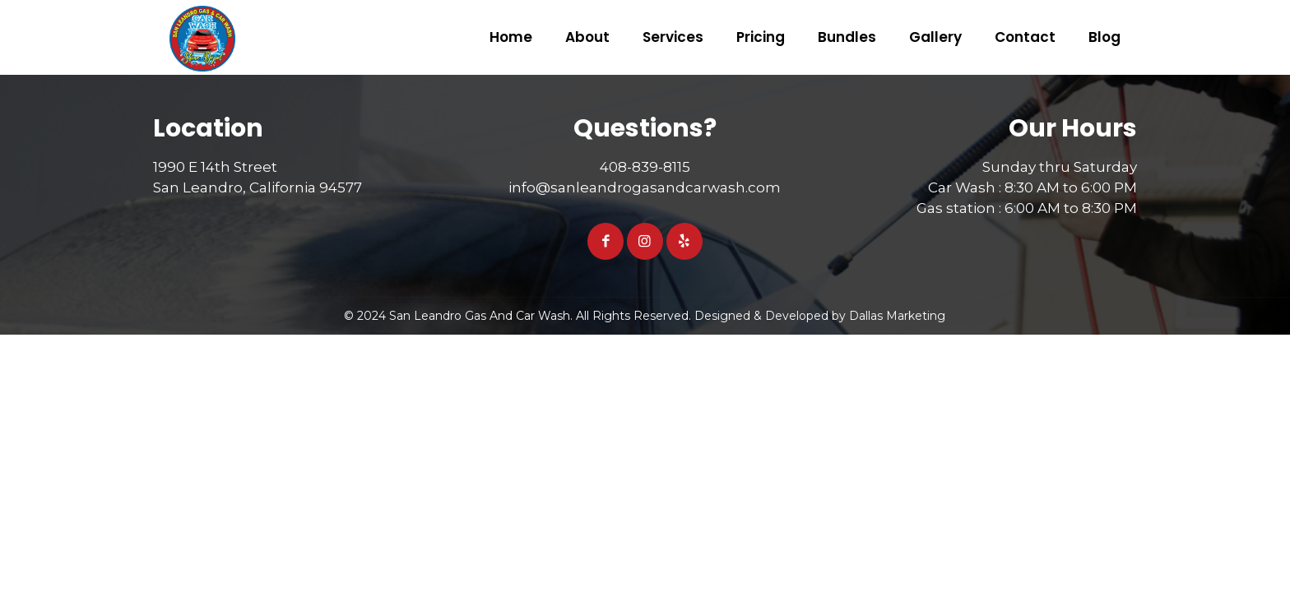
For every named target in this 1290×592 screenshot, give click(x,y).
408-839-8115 (645, 167)
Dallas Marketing (897, 315)
